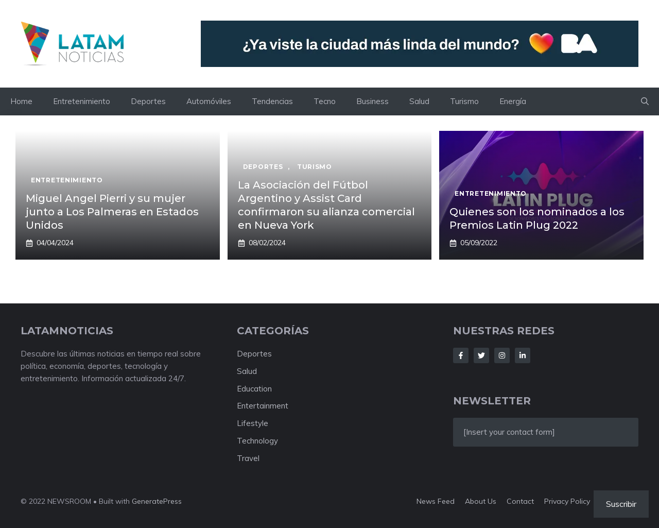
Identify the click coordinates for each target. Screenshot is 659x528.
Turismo (464, 101)
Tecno (325, 101)
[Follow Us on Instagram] (502, 355)
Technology (257, 441)
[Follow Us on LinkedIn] (522, 355)
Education (254, 389)
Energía (512, 101)
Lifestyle (252, 423)
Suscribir (621, 504)
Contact (520, 501)
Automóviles (208, 101)
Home (21, 101)
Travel (248, 458)
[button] (645, 101)
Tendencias (272, 101)
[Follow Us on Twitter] (481, 355)
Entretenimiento (81, 101)
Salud (419, 101)
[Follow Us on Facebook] (461, 355)
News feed (436, 501)
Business (372, 101)
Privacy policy (567, 501)
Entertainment (262, 406)
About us (480, 501)
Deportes (148, 101)
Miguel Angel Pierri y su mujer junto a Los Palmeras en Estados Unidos (112, 211)
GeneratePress (157, 501)
